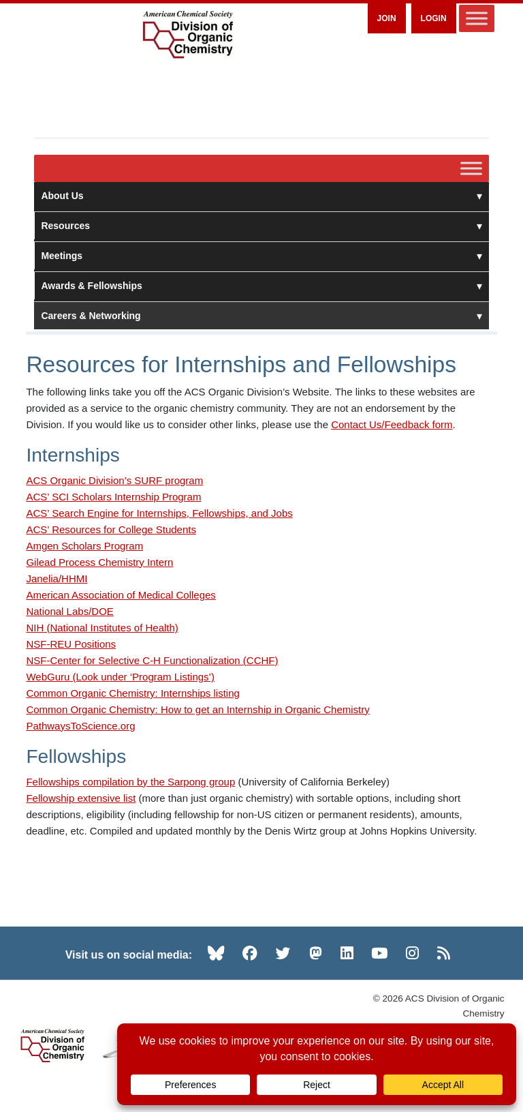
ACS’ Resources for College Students (111, 529)
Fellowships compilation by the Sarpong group (130, 781)
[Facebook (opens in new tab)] (250, 953)
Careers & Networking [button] (261, 315)
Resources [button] (261, 225)
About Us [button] (261, 195)
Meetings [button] (261, 255)
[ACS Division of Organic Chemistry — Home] (187, 35)
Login (434, 18)
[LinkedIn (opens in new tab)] (347, 953)
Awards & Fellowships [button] (261, 285)
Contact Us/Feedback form (391, 424)
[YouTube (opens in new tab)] (379, 953)
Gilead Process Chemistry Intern (99, 562)
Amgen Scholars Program (84, 546)
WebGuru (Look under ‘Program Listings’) (120, 676)
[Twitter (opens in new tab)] (283, 953)
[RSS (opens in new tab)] (444, 953)
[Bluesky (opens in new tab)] (215, 953)
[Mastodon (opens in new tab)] (316, 953)
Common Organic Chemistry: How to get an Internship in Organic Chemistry (197, 709)
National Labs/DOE (69, 611)
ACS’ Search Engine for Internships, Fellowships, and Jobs (159, 513)
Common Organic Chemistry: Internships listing (132, 693)
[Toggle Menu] (477, 18)
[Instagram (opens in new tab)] (412, 953)
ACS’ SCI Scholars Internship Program (113, 496)
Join (386, 18)
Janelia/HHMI (56, 578)
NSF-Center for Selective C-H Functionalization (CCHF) (152, 660)
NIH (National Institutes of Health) (102, 627)
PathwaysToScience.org (80, 726)
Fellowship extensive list (81, 798)
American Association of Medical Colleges (120, 595)
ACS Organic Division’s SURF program (114, 480)
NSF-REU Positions (71, 644)
